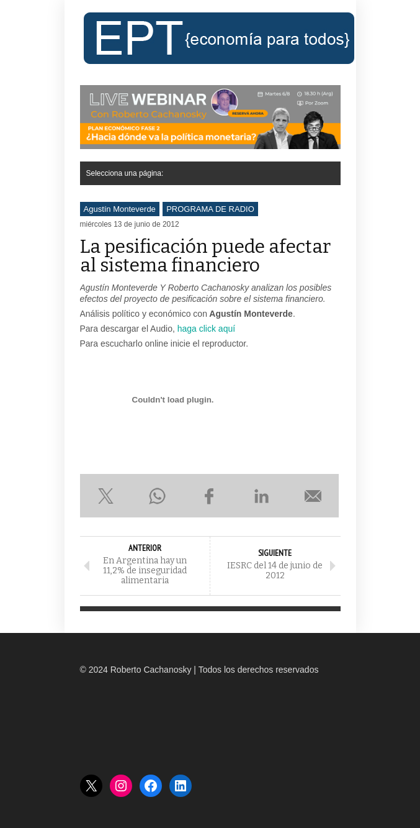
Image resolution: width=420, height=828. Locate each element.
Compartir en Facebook (210, 495)
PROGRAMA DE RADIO (210, 209)
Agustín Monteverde (120, 209)
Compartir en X (106, 495)
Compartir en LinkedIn (261, 495)
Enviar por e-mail (313, 495)
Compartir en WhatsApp (158, 495)
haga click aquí (206, 329)
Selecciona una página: (125, 173)
